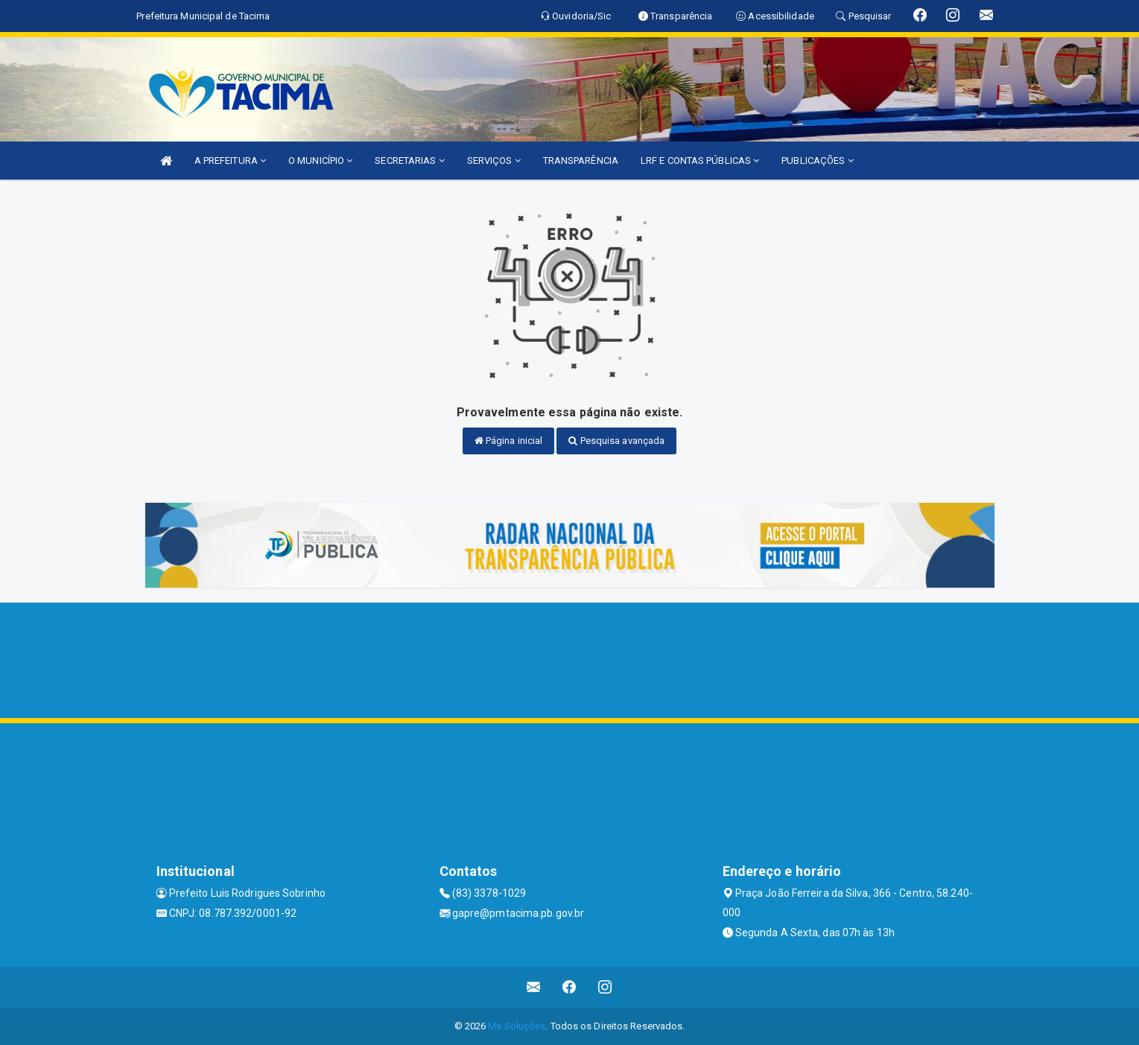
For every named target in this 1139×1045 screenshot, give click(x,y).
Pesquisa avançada (616, 440)
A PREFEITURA (230, 160)
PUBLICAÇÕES (817, 160)
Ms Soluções (516, 1026)
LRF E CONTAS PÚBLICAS (700, 160)
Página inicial (509, 440)
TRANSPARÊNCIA (580, 160)
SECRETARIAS (409, 160)
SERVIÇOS (494, 160)
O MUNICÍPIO (320, 160)
